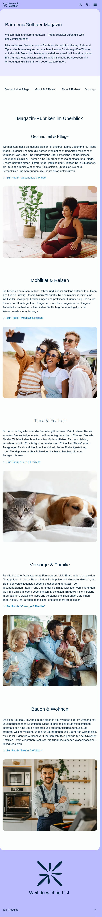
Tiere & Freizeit (71, 89)
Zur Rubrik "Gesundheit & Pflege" (25, 177)
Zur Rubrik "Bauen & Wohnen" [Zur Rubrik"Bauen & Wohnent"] (23, 750)
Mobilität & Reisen (46, 89)
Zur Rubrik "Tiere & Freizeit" (21, 462)
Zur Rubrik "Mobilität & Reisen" (23, 317)
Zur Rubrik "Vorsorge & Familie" (24, 606)
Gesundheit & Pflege (17, 89)
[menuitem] (80, 5)
